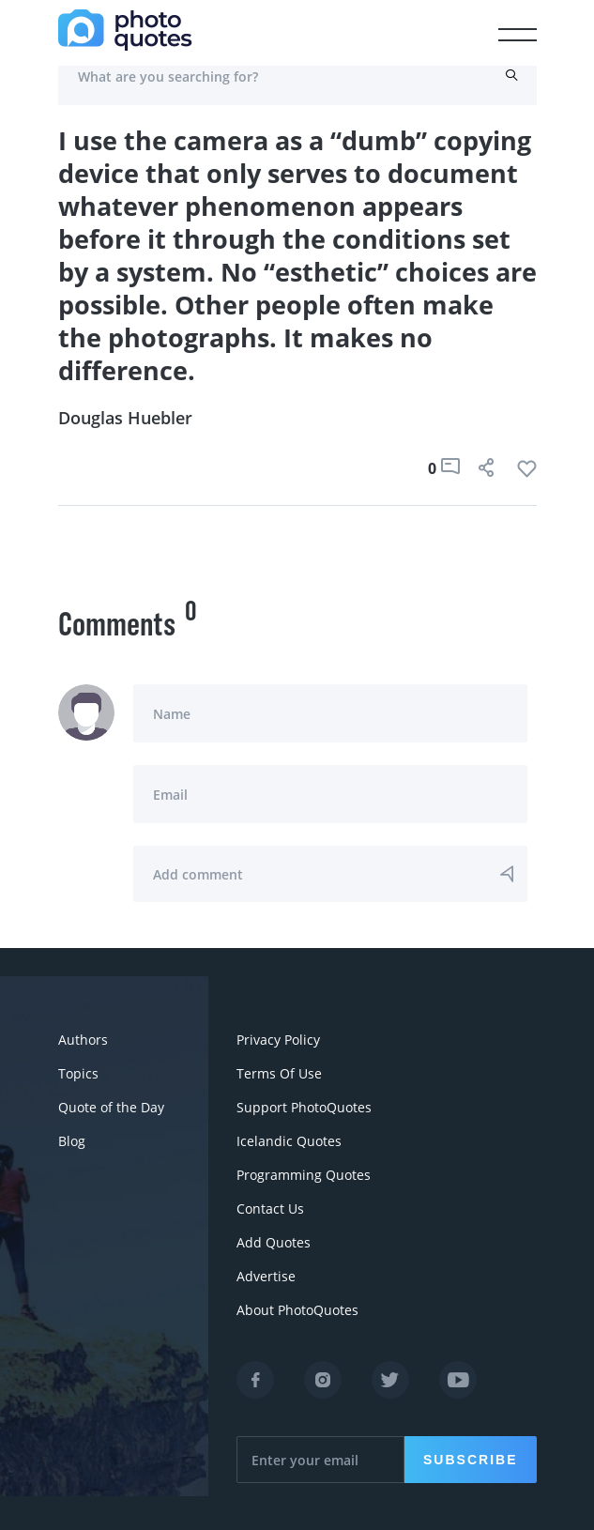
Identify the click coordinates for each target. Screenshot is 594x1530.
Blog (71, 1141)
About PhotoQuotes (297, 1310)
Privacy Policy (278, 1039)
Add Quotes (273, 1242)
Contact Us (270, 1208)
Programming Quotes (303, 1175)
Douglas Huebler (125, 417)
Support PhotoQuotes (304, 1107)
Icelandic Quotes (289, 1141)
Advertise (266, 1276)
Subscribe (470, 1459)
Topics (78, 1073)
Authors (83, 1039)
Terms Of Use (279, 1073)
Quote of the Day (111, 1107)
